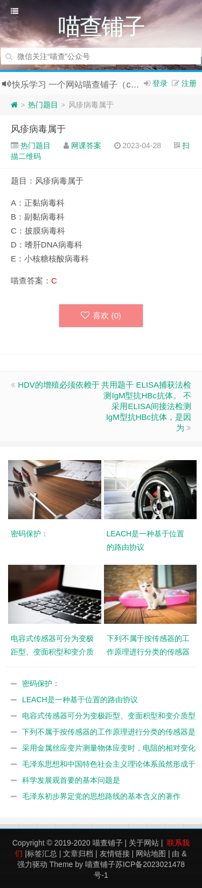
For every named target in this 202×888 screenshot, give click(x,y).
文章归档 (78, 853)
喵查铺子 (108, 843)
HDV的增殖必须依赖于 (59, 384)
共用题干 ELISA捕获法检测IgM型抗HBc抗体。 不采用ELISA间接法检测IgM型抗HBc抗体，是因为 (146, 406)
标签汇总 (42, 853)
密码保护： (41, 683)
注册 (189, 83)
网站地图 (151, 853)
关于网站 (144, 843)
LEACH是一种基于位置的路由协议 (80, 699)
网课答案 (86, 145)
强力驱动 (32, 864)
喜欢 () (101, 315)
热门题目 (43, 104)
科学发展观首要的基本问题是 (71, 780)
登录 (160, 83)
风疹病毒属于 (38, 129)
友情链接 (115, 853)
